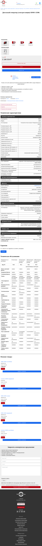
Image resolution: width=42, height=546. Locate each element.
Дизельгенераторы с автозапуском (21, 529)
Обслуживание (21, 539)
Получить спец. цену (21, 63)
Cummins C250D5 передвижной (7, 379)
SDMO (7, 98)
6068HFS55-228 (37, 185)
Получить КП (21, 70)
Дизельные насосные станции (21, 522)
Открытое (17, 98)
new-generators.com (21, 502)
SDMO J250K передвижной (6, 413)
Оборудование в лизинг (21, 541)
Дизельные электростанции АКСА (21, 531)
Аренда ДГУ (21, 527)
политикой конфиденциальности (12, 485)
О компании (21, 537)
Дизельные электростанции (21, 519)
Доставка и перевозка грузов (21, 536)
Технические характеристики (6, 104)
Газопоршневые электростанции (21, 520)
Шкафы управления (21, 526)
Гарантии (3, 107)
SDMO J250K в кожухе (5, 396)
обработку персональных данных (32, 485)
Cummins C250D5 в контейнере (7, 430)
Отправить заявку (21, 504)
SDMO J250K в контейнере (6, 361)
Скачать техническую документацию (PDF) (15, 78)
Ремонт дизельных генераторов (21, 544)
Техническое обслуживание (6, 109)
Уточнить (3, 251)
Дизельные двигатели (21, 524)
